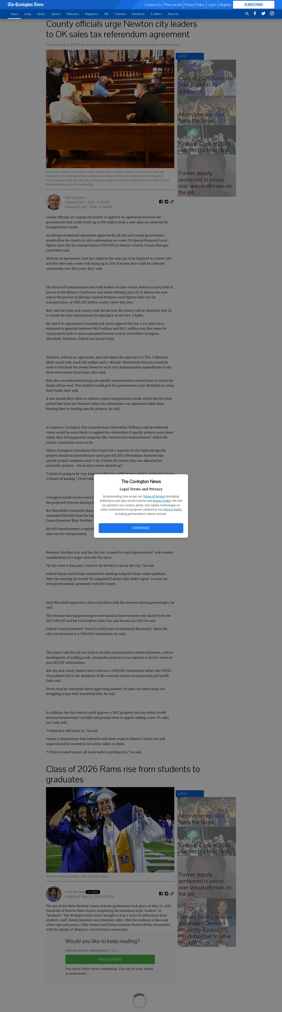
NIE (106, 14)
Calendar (120, 14)
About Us (173, 14)
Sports (41, 14)
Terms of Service (154, 496)
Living (27, 14)
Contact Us (153, 4)
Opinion (56, 14)
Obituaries (73, 14)
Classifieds (138, 14)
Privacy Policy (162, 500)
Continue (141, 528)
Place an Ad (172, 4)
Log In (212, 4)
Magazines (91, 14)
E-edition (156, 14)
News (14, 14)
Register (225, 4)
